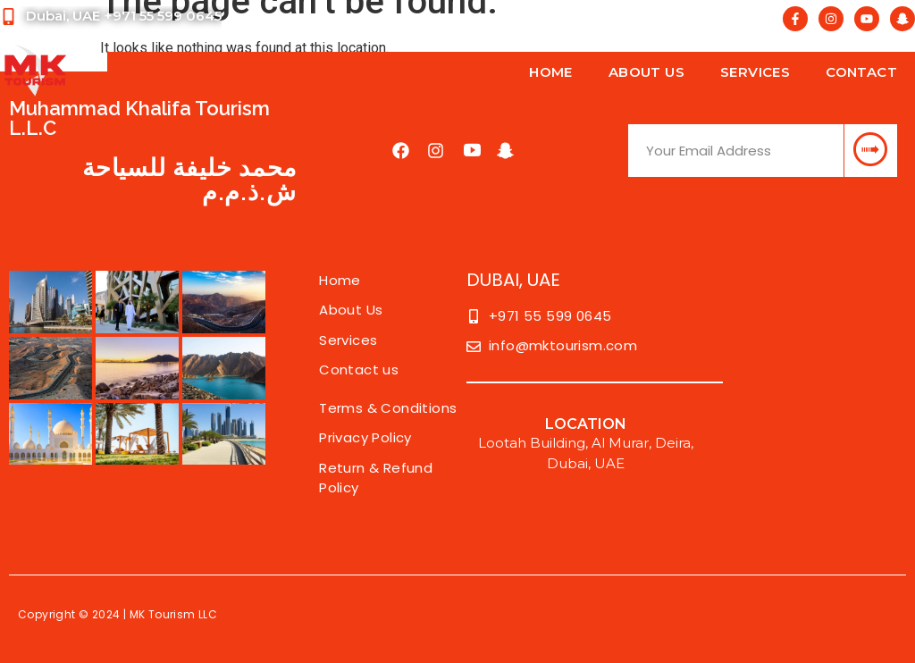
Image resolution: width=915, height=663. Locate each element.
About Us (646, 71)
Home (551, 71)
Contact (861, 71)
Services (755, 71)
